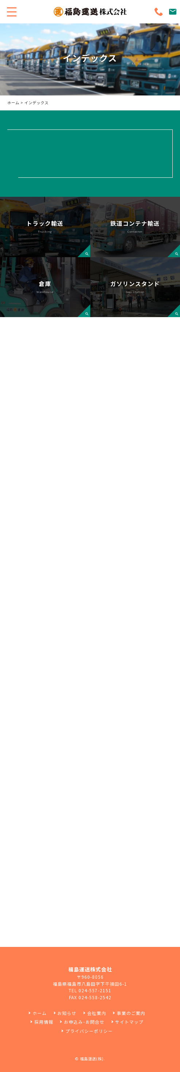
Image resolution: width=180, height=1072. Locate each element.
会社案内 (96, 1013)
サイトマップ (129, 1022)
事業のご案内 (131, 1013)
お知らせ (66, 1013)
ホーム (13, 102)
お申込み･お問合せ (84, 1022)
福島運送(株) (92, 1058)
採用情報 (43, 1022)
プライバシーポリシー (89, 1031)
